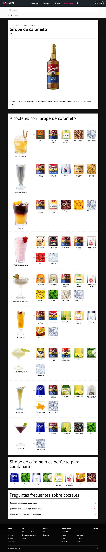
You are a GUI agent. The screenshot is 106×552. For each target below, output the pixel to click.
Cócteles (57, 3)
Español (63, 538)
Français (79, 532)
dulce (12, 34)
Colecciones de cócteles (29, 535)
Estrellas (24, 538)
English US (64, 541)
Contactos (46, 535)
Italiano (79, 541)
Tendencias (35, 3)
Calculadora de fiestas (28, 532)
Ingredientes (68, 3)
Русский (79, 538)
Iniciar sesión (98, 3)
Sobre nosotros (47, 532)
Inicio (11, 25)
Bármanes (46, 3)
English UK (64, 532)
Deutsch (63, 535)
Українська (80, 535)
